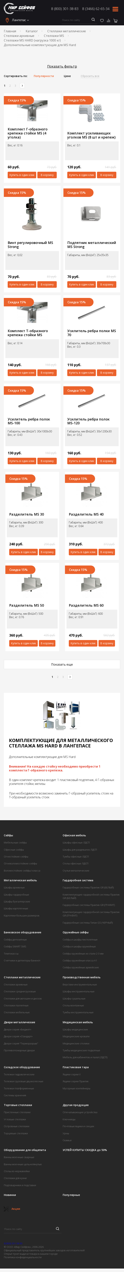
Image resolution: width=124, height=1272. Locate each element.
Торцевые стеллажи (16, 1133)
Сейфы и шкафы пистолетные (80, 939)
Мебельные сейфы (15, 842)
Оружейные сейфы (76, 932)
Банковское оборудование (22, 932)
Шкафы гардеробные (16, 894)
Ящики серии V (72, 1074)
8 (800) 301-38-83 (64, 8)
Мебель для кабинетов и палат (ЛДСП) (85, 1057)
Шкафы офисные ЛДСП (76, 842)
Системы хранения (15, 1095)
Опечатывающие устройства (80, 1112)
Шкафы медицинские (75, 1029)
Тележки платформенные (19, 1088)
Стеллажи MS (54, 36)
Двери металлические (19, 1022)
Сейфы (8, 835)
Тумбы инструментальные (78, 1012)
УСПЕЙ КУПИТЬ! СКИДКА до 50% (85, 1150)
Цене (67, 76)
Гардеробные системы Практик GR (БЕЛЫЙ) (88, 887)
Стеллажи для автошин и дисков (23, 998)
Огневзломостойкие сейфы (20, 863)
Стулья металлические (76, 870)
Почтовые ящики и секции (78, 1126)
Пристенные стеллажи (17, 1112)
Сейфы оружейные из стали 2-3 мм (83, 953)
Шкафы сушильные (74, 998)
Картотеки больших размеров (21, 915)
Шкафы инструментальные (78, 991)
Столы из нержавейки (17, 1171)
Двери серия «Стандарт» (18, 1036)
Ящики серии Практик (76, 1081)
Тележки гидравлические (19, 1074)
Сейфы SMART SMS (15, 946)
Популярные (71, 1195)
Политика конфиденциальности (23, 1257)
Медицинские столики (76, 1043)
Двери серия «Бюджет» (17, 1029)
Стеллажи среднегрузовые (20, 991)
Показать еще (62, 664)
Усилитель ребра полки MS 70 (91, 333)
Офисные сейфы (14, 849)
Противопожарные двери (19, 1050)
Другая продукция (76, 1105)
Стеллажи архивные (19, 36)
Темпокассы (11, 953)
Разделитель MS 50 (26, 605)
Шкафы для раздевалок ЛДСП (80, 849)
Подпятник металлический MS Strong (91, 245)
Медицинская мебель (78, 1022)
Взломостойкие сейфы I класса (22, 870)
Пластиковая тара (76, 1067)
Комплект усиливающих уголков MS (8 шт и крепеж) (91, 135)
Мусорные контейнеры (76, 1088)
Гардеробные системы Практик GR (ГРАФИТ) (89, 905)
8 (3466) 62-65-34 (95, 8)
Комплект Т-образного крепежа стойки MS (28, 333)
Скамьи (67, 1140)
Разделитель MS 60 (86, 605)
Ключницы (69, 1119)
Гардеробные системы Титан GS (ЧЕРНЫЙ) (88, 922)
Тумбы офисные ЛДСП (76, 856)
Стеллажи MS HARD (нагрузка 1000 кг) (32, 40)
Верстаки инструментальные (80, 984)
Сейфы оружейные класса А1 (80, 960)
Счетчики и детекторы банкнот (22, 960)
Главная (10, 31)
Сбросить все (90, 76)
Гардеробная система (78, 880)
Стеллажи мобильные (17, 1012)
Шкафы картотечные (16, 908)
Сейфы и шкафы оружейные (79, 946)
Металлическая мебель (20, 880)
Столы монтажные (73, 1005)
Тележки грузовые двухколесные (23, 1081)
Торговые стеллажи (18, 1105)
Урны (66, 1133)
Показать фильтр (62, 66)
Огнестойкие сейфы (16, 856)
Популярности (44, 76)
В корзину (47, 175)
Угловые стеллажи (15, 1119)
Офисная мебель (74, 835)
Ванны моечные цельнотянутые (23, 1164)
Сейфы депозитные (15, 939)
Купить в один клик (21, 175)
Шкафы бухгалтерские (17, 901)
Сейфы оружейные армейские (81, 967)
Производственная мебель (81, 977)
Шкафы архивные (14, 887)
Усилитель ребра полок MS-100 (29, 421)
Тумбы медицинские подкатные (81, 1050)
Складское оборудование (22, 1067)
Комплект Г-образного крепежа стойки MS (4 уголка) (28, 133)
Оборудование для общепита (25, 1150)
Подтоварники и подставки (20, 1185)
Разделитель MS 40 (86, 514)
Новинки (10, 1195)
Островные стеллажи (16, 1126)
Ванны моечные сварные (19, 1157)
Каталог (32, 31)
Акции (12, 1209)
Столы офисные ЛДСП (75, 863)
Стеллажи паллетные (16, 1005)
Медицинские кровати (76, 1036)
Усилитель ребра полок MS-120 (88, 421)
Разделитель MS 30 (26, 514)
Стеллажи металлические (66, 31)
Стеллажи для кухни (15, 1178)
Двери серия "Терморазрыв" (21, 1043)
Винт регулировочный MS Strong (30, 245)
